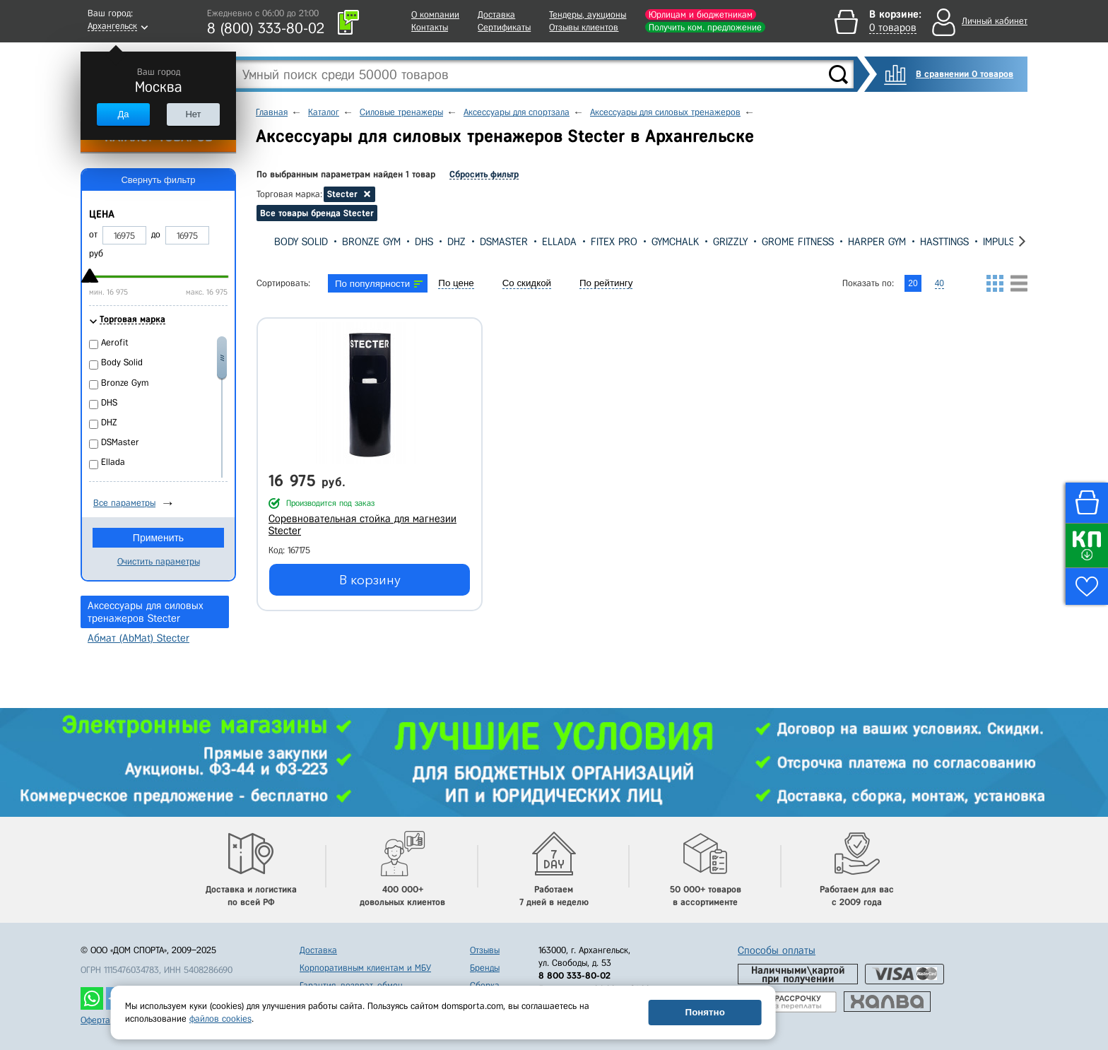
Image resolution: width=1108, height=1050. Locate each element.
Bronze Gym (371, 241)
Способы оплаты (776, 950)
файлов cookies (220, 1018)
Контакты (429, 27)
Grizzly (730, 241)
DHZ (456, 241)
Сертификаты (504, 27)
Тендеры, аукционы (587, 14)
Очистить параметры (158, 561)
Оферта (95, 1020)
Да (123, 114)
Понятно (705, 1012)
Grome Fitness (798, 241)
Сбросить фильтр (484, 174)
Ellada (559, 241)
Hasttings (944, 241)
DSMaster (504, 241)
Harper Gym (877, 241)
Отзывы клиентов (583, 27)
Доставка (496, 14)
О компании (435, 14)
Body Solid (301, 241)
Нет (193, 114)
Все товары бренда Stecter (317, 213)
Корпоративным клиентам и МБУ (365, 967)
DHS (424, 241)
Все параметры (124, 502)
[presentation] (262, 241)
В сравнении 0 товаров (964, 73)
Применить (158, 537)
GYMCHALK (675, 241)
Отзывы (485, 950)
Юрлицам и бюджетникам (701, 14)
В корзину (370, 580)
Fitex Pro (614, 241)
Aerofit (115, 342)
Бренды (485, 967)
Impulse (1001, 241)
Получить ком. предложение (705, 27)
